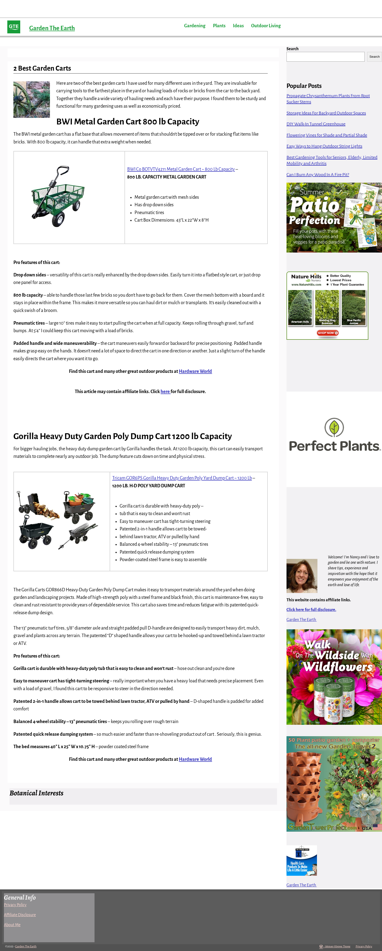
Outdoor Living (266, 25)
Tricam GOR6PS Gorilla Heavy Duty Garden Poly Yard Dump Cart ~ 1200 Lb (182, 478)
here (166, 391)
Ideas (238, 25)
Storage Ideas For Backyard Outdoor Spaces (326, 113)
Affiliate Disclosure (20, 915)
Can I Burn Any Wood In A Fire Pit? (317, 174)
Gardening (194, 25)
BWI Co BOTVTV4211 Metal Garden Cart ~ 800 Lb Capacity (181, 169)
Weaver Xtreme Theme (337, 946)
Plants (219, 25)
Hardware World (195, 371)
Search (292, 49)
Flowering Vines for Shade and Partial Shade (326, 135)
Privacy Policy (15, 905)
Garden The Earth (52, 28)
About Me (12, 925)
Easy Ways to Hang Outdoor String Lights (324, 146)
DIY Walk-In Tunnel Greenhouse (315, 124)
